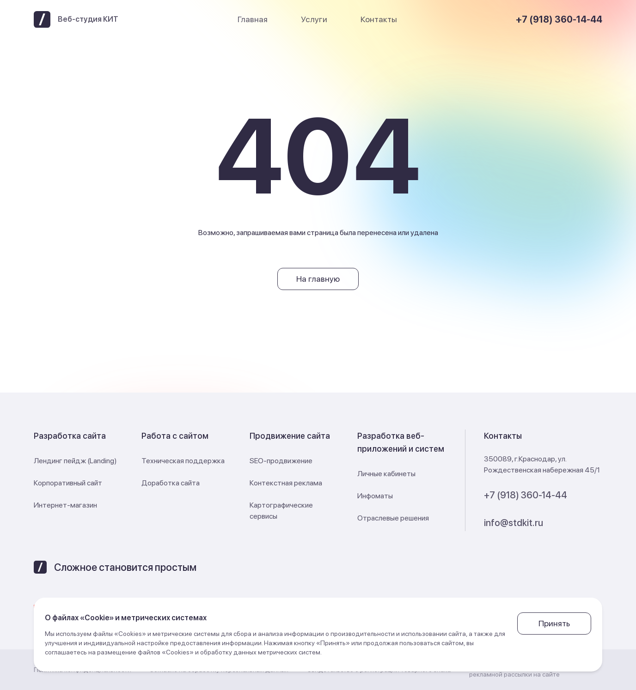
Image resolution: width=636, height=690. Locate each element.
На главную (318, 279)
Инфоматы (375, 495)
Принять (554, 623)
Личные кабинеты (386, 473)
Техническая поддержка (183, 460)
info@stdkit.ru (513, 522)
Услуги (314, 19)
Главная (253, 19)
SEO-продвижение (281, 460)
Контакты (379, 19)
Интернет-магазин (65, 505)
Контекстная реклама (286, 482)
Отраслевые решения (393, 518)
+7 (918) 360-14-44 (559, 19)
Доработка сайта (170, 482)
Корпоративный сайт (68, 482)
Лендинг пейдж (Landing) (75, 460)
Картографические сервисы (281, 511)
